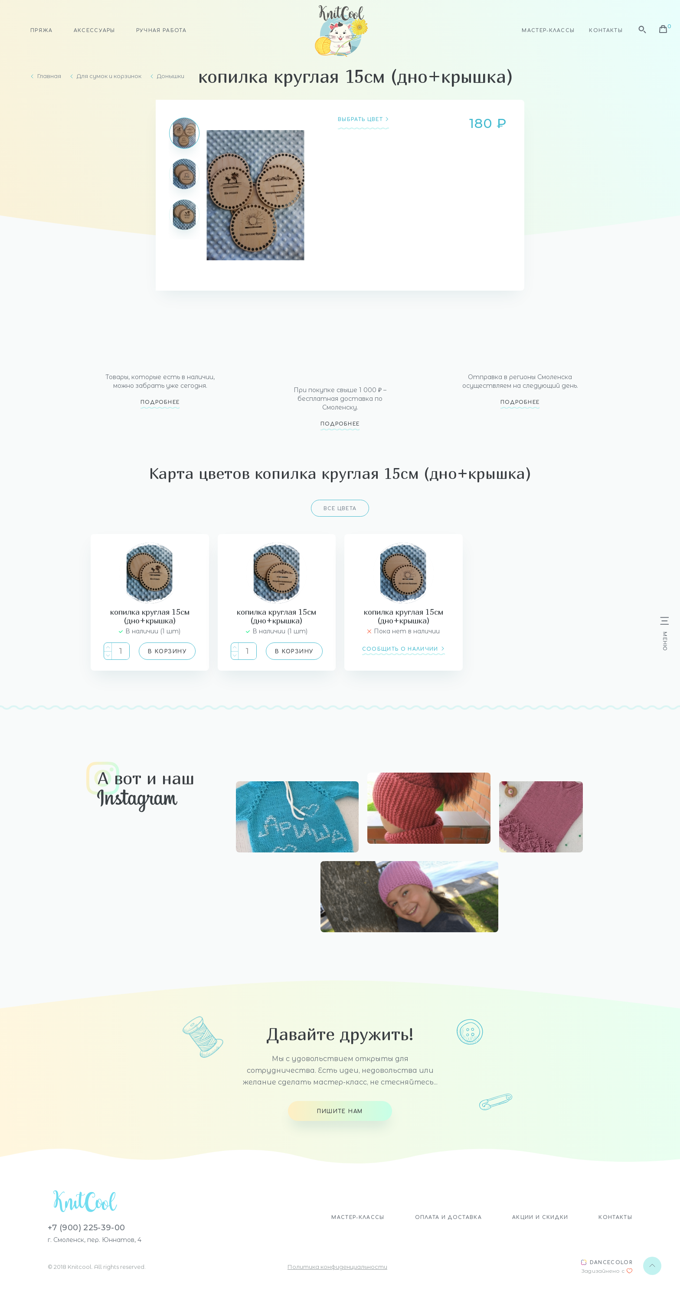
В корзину (167, 652)
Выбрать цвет (360, 119)
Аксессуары (94, 30)
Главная (49, 76)
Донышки (170, 76)
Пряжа (41, 30)
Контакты (606, 30)
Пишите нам (340, 1111)
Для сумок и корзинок (109, 76)
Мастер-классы (548, 30)
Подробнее (160, 402)
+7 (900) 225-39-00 (86, 1227)
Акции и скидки (540, 1217)
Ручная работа (161, 30)
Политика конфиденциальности (337, 1266)
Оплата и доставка (448, 1217)
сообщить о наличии (400, 649)
